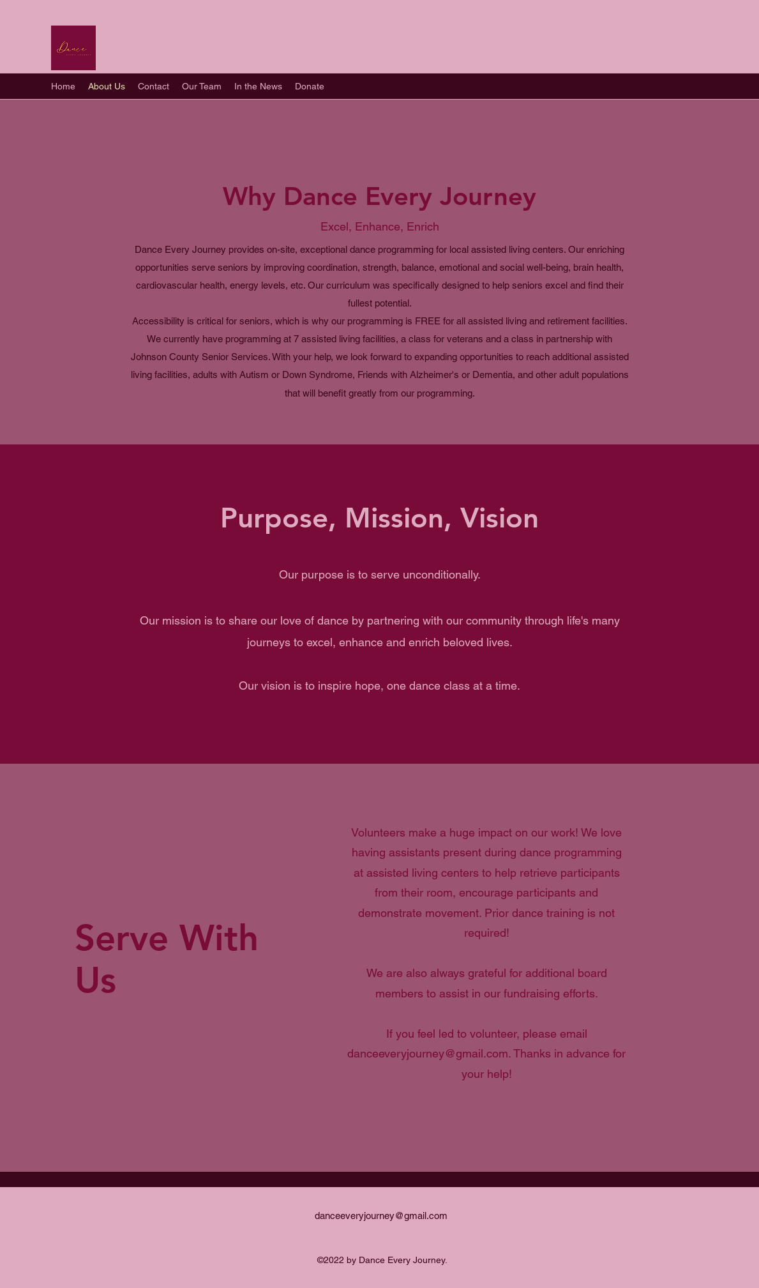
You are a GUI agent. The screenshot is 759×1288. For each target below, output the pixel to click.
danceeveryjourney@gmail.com (427, 1053)
